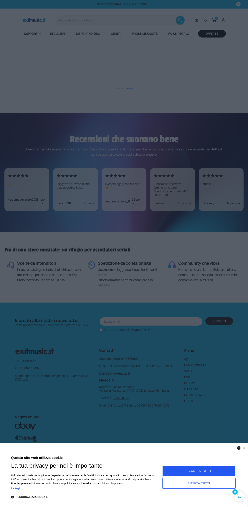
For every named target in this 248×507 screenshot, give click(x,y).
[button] (84, 497)
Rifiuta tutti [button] (199, 483)
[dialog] (124, 475)
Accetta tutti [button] (199, 470)
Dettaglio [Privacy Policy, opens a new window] (16, 488)
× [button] (243, 447)
